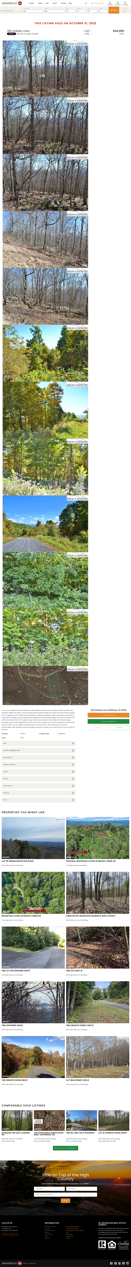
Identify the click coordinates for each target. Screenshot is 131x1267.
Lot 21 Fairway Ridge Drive (112, 1133)
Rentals (63, 3)
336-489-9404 (99, 3)
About (55, 3)
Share (97, 728)
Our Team (47, 1228)
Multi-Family (69, 1234)
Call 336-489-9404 (108, 715)
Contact (47, 1238)
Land (46, 3)
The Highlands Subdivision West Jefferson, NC (48, 1134)
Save (124, 9)
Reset (124, 11)
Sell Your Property (49, 1230)
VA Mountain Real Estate (72, 1228)
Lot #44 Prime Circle (77, 1080)
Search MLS (114, 10)
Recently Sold (48, 1234)
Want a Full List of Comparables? (65, 1148)
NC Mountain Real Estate (72, 1226)
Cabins (40, 3)
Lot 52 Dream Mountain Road (18, 861)
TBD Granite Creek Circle (79, 1025)
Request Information (108, 721)
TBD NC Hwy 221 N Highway (80, 1133)
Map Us (14, 1234)
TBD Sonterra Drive (12, 1025)
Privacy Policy (32, 1263)
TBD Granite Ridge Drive (14, 1080)
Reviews (47, 1232)
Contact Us (6, 1234)
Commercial (69, 1236)
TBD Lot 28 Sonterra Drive (16, 970)
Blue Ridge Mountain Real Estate (74, 1230)
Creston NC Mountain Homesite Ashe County (91, 916)
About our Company (50, 1226)
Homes (31, 3)
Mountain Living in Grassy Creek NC (21, 916)
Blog (70, 3)
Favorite (119, 728)
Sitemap (25, 1263)
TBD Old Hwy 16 (74, 970)
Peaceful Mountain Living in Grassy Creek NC (91, 861)
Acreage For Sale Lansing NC (16, 1134)
